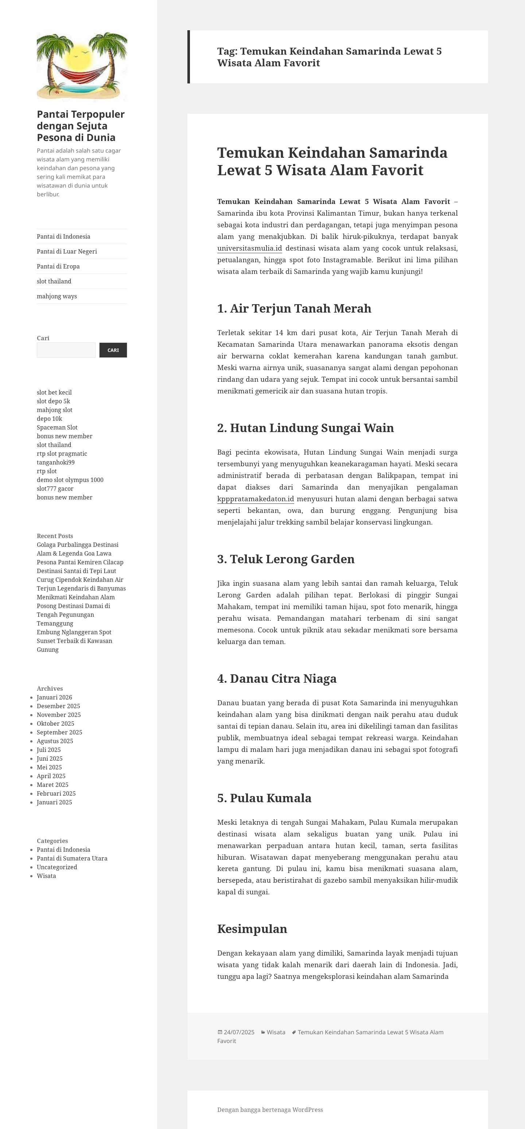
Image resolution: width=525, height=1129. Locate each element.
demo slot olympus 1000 (70, 480)
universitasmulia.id (249, 248)
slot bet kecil (54, 392)
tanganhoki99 (56, 462)
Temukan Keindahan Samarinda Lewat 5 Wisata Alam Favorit (332, 160)
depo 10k (49, 419)
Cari (43, 338)
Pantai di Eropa (58, 266)
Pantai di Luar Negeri (67, 251)
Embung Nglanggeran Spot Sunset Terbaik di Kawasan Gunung (74, 641)
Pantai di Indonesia (63, 236)
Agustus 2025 (55, 741)
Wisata (46, 876)
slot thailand (54, 281)
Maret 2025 (53, 785)
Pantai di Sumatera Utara (72, 858)
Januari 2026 (54, 697)
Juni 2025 (50, 758)
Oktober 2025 (55, 724)
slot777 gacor (55, 489)
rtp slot (47, 471)
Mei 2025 (49, 767)
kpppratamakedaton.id (255, 498)
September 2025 (59, 732)
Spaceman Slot (57, 427)
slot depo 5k (53, 401)
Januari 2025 (54, 802)
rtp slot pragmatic (62, 454)
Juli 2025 (49, 750)
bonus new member (65, 436)
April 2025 (51, 776)
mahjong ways (57, 296)
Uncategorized (57, 867)
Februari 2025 (56, 793)
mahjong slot (55, 410)
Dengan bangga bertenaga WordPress (270, 1110)
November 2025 (59, 715)
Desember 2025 (58, 706)
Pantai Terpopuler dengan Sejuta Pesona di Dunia (81, 125)
